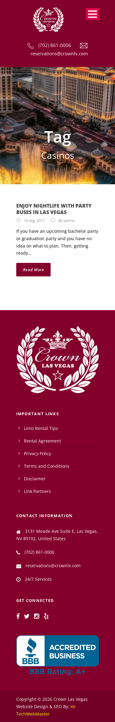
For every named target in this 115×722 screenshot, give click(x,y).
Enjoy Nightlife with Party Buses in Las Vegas (54, 209)
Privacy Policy (37, 453)
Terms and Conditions (46, 466)
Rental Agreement (42, 441)
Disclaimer (35, 479)
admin (69, 220)
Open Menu (92, 14)
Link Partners (37, 491)
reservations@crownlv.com (59, 53)
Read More (33, 269)
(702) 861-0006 (54, 45)
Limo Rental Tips (41, 428)
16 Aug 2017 (34, 220)
